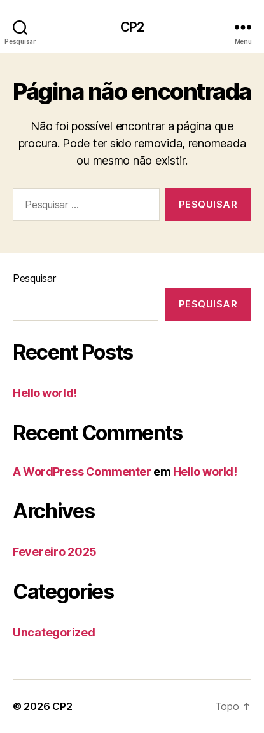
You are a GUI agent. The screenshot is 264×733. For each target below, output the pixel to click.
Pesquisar (34, 278)
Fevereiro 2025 (55, 551)
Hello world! (45, 393)
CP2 (132, 27)
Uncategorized (54, 632)
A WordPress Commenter (82, 471)
